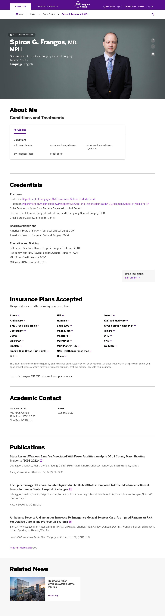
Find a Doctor (48, 14)
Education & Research (47, 6)
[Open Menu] (20, 14)
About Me (23, 109)
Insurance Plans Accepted (46, 299)
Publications (27, 447)
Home (33, 14)
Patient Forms (130, 7)
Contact (141, 7)
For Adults (20, 129)
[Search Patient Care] (152, 14)
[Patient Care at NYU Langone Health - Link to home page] (82, 4)
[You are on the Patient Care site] (20, 6)
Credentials (26, 185)
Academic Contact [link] (35, 398)
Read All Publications (23, 547)
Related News (29, 569)
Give (150, 7)
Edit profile (131, 277)
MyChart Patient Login (112, 7)
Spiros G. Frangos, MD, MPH (75, 14)
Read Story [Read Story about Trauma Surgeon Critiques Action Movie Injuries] (53, 596)
